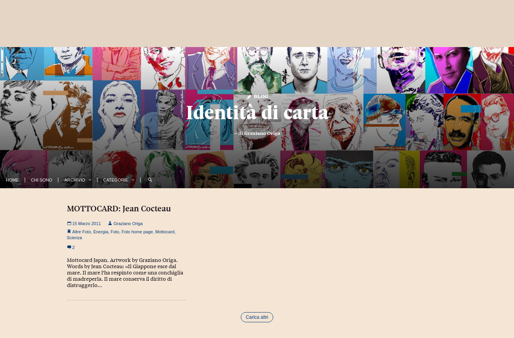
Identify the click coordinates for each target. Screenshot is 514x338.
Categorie (115, 180)
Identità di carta (257, 112)
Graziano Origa (262, 133)
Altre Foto (81, 231)
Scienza (74, 237)
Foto (114, 231)
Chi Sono (41, 180)
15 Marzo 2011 (84, 223)
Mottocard (165, 231)
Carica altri (257, 317)
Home (12, 180)
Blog (257, 96)
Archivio (74, 180)
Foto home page (137, 231)
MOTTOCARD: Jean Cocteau (119, 209)
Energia (100, 231)
